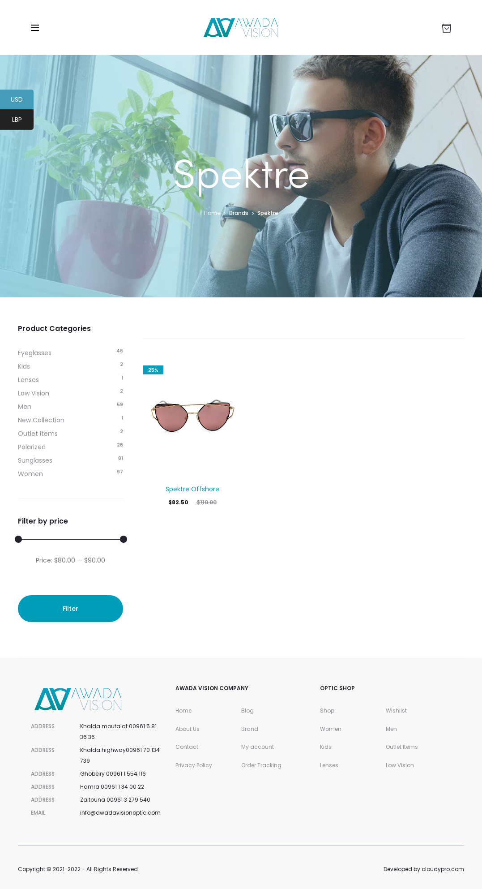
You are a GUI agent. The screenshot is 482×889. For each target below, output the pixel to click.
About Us (187, 729)
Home (212, 213)
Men (24, 406)
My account (257, 747)
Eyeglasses (34, 352)
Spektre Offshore (192, 489)
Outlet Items (38, 433)
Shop (327, 710)
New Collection (41, 420)
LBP (23, 121)
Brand (249, 729)
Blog (247, 710)
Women (30, 473)
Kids (24, 366)
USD (22, 101)
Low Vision (33, 393)
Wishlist (396, 710)
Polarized (32, 446)
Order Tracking (261, 765)
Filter (70, 608)
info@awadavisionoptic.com (120, 812)
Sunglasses (35, 460)
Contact (186, 747)
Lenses (28, 379)
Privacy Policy (193, 765)
